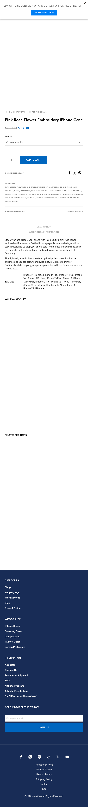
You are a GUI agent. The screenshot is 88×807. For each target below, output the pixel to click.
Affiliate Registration (16, 690)
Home (7, 112)
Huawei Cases (12, 641)
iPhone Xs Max (12, 201)
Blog (7, 602)
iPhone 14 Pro (66, 194)
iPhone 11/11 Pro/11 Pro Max (17, 191)
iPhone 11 (41, 187)
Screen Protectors (15, 646)
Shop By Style (19, 112)
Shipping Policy (44, 779)
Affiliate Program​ (14, 685)
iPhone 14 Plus (52, 194)
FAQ (7, 680)
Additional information (44, 232)
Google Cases (12, 636)
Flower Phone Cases (38, 112)
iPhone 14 (41, 194)
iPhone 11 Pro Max (68, 187)
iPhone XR (64, 198)
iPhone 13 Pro (11, 194)
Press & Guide (12, 608)
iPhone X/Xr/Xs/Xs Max (48, 198)
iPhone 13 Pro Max (27, 194)
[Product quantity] (11, 160)
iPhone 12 (35, 191)
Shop (8, 587)
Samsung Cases (13, 631)
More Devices (12, 597)
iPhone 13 (77, 191)
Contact (44, 783)
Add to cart (33, 160)
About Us (10, 664)
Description (44, 227)
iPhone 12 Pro (47, 191)
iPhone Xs (74, 198)
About (44, 788)
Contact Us (11, 669)
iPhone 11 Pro (52, 187)
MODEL (9, 137)
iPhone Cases (20, 198)
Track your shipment (16, 675)
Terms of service (44, 764)
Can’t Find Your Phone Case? (21, 696)
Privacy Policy (44, 769)
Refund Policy (44, 774)
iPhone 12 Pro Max (63, 191)
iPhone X (31, 198)
